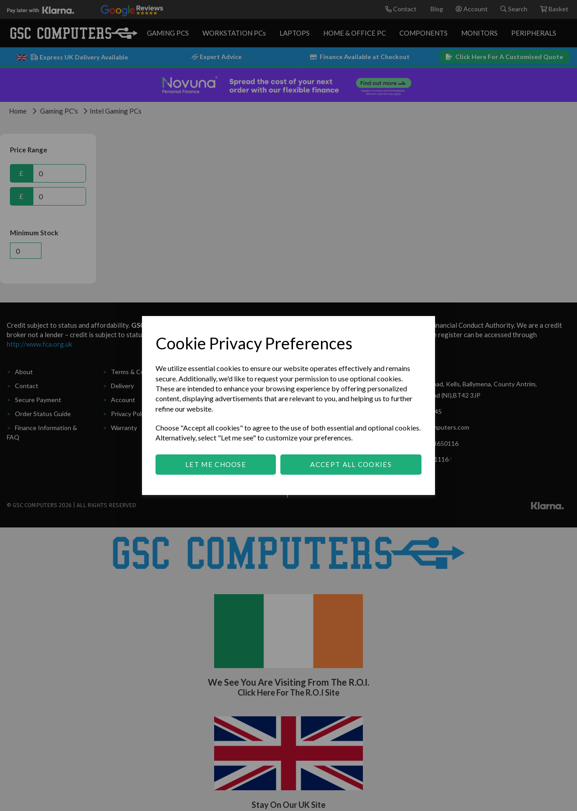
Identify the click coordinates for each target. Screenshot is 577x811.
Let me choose (215, 464)
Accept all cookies (350, 464)
